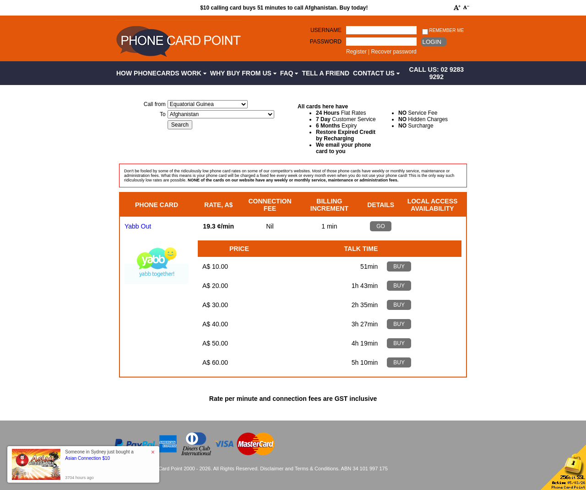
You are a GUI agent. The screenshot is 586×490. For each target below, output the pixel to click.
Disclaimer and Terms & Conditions (299, 468)
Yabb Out (138, 226)
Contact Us (376, 73)
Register (356, 51)
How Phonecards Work (161, 73)
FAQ (289, 73)
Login (432, 41)
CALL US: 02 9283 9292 (436, 73)
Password (326, 41)
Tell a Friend (325, 73)
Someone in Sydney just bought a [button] (99, 455)
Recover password (393, 51)
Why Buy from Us (243, 73)
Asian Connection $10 (87, 458)
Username (326, 30)
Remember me (443, 31)
